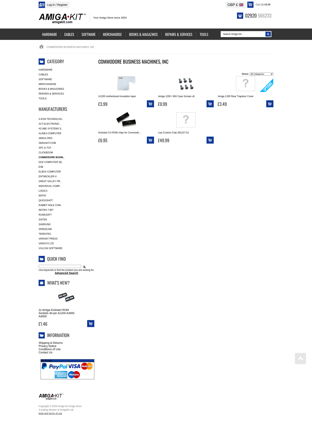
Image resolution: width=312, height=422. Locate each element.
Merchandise (47, 84)
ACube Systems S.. (50, 128)
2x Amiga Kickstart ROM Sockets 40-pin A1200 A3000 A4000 (56, 313)
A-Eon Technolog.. (51, 119)
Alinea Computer (50, 133)
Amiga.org (45, 138)
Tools (43, 98)
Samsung (45, 224)
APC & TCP (45, 147)
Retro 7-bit (46, 210)
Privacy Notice (47, 346)
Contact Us (45, 352)
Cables (43, 74)
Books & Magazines (51, 89)
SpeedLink (45, 229)
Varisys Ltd (46, 243)
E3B (41, 167)
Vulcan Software (50, 248)
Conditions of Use (50, 349)
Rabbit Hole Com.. (50, 205)
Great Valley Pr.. (50, 181)
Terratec (45, 234)
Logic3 (43, 190)
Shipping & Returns (51, 342)
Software (45, 79)
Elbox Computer (50, 171)
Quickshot (46, 200)
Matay (42, 195)
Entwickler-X (48, 176)
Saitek (43, 219)
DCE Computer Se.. (51, 162)
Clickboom (46, 152)
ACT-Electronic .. (50, 123)
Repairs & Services (51, 93)
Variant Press (48, 238)
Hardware (46, 69)
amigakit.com (47, 143)
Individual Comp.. (50, 186)
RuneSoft (45, 214)
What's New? (58, 282)
